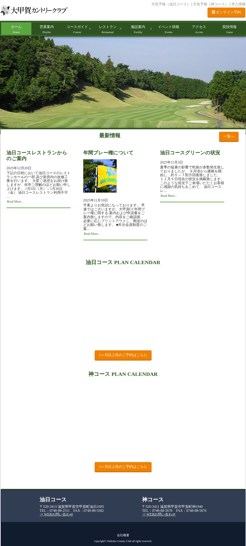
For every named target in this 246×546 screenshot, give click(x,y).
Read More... (15, 201)
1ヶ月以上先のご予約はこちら (123, 355)
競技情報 (229, 29)
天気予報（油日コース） (171, 4)
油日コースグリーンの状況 (190, 152)
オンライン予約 (226, 12)
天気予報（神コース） (211, 4)
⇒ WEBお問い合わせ (56, 514)
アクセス (199, 29)
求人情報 (238, 4)
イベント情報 (168, 29)
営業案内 (47, 29)
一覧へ (229, 136)
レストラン (108, 29)
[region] (123, 85)
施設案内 (138, 29)
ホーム (16, 29)
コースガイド (77, 29)
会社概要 (123, 535)
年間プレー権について (108, 152)
